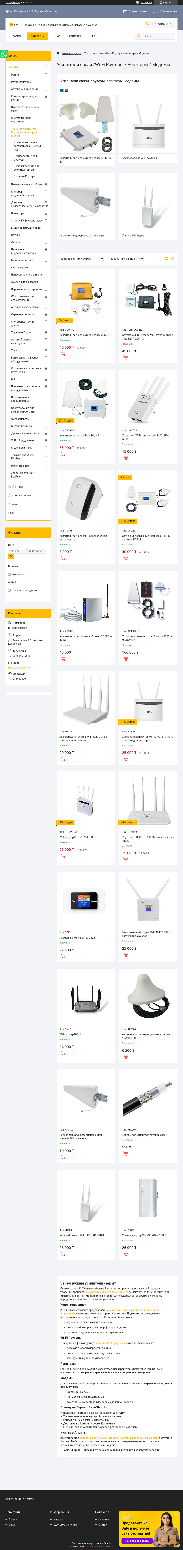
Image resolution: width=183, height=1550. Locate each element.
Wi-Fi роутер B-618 (70, 1034)
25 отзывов (146, 2)
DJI (13, 379)
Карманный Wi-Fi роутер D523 (77, 937)
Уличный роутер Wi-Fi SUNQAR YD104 (81, 1235)
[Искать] (138, 36)
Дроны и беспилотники (25, 433)
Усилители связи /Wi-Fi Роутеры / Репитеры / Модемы (25, 132)
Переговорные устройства (27, 289)
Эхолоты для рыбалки (24, 281)
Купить (62, 353)
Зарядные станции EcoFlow (22, 474)
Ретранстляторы (21, 81)
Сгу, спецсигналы (21, 447)
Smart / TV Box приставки (26, 220)
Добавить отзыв (167, 11)
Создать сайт (13, 2)
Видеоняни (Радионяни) (26, 227)
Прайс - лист (15, 486)
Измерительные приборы (26, 184)
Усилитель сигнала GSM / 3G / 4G (79, 435)
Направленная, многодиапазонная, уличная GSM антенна (80, 1136)
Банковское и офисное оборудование (25, 359)
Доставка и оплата (19, 495)
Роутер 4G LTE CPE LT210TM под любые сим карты (148, 839)
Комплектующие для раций (24, 98)
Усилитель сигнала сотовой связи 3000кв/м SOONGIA (147, 638)
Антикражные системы (25, 307)
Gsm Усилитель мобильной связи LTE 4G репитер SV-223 (146, 537)
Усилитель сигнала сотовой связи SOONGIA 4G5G (85, 638)
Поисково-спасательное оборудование (25, 388)
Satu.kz (107, 1543)
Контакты (75, 35)
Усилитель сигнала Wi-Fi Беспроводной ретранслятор (83, 537)
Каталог (36, 35)
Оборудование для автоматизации (22, 298)
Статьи (102, 1524)
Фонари (15, 242)
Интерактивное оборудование (20, 399)
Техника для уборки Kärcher (23, 457)
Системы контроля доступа (22, 323)
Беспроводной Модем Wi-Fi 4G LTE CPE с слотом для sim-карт (146, 934)
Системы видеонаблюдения (22, 193)
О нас (56, 35)
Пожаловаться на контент (100, 1546)
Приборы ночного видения (27, 274)
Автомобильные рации (25, 89)
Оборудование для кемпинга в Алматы (23, 410)
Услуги (15, 350)
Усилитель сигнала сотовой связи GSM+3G (85, 335)
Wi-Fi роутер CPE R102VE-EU (76, 837)
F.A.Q (11, 513)
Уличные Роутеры (133, 235)
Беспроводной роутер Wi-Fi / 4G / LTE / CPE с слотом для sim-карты (147, 738)
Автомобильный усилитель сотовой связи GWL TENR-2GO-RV (147, 337)
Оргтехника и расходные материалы (26, 370)
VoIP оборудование (23, 440)
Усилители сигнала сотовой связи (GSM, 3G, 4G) (85, 160)
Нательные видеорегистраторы (23, 251)
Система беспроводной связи (25, 109)
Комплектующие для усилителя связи (82, 235)
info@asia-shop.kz (19, 668)
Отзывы (13, 504)
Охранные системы (22, 314)
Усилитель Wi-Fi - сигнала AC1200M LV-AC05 (145, 437)
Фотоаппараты (20, 418)
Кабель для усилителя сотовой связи (144, 1134)
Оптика (15, 235)
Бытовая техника (21, 426)
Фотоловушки (19, 267)
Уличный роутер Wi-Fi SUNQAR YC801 (144, 1235)
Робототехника (20, 465)
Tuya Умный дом (21, 332)
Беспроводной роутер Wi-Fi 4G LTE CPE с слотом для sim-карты (83, 738)
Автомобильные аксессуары (21, 341)
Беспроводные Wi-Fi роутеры (139, 158)
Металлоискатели (22, 260)
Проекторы (18, 213)
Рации (15, 74)
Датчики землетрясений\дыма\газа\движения (27, 204)
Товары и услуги (71, 53)
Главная (17, 35)
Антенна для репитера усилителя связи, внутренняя (146, 1036)
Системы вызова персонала (21, 119)
